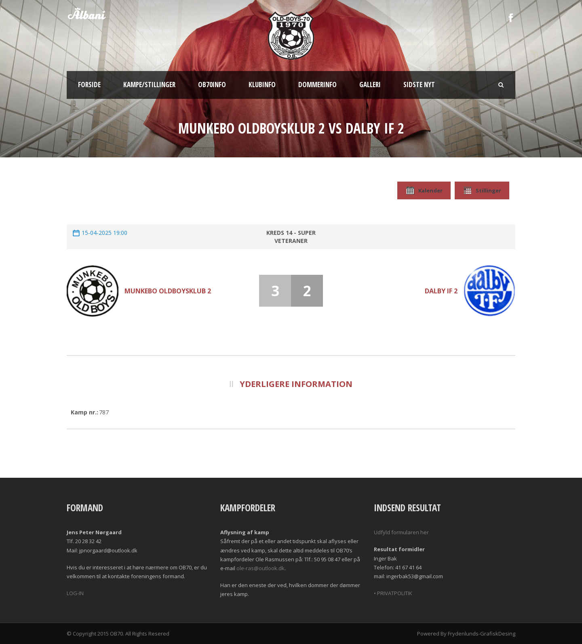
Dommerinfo (317, 84)
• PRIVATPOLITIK (393, 593)
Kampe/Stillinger (149, 84)
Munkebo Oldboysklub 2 (167, 290)
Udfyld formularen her (401, 532)
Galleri (370, 84)
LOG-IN (75, 593)
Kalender (424, 190)
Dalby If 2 (441, 290)
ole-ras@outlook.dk (260, 568)
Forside (89, 84)
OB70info (212, 84)
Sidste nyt (419, 84)
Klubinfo (262, 84)
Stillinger (482, 190)
